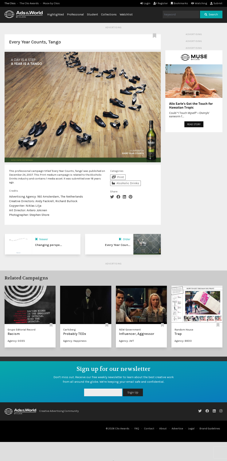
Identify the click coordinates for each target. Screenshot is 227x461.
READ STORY (194, 124)
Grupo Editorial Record (21, 329)
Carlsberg (69, 329)
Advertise (177, 428)
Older (124, 239)
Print (118, 177)
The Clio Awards (29, 3)
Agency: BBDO (183, 341)
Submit (216, 3)
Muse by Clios (51, 3)
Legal (191, 428)
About (163, 428)
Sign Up (132, 392)
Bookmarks (179, 3)
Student (92, 14)
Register (160, 3)
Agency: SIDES (16, 341)
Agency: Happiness (75, 341)
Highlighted (55, 14)
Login (145, 3)
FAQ (136, 428)
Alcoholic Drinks (125, 183)
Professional (75, 14)
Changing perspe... (48, 245)
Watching (199, 3)
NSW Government (130, 329)
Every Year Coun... (117, 245)
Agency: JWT (126, 341)
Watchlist (126, 14)
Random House (183, 329)
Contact (149, 428)
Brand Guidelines (209, 428)
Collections (109, 14)
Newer (41, 239)
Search (211, 14)
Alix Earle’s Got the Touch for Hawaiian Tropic (191, 106)
